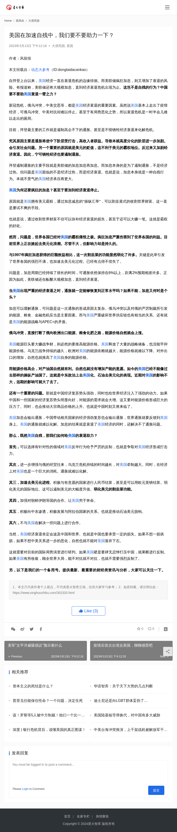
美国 (70, 46)
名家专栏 (83, 816)
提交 (158, 789)
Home (8, 20)
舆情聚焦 (102, 816)
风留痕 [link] (25, 58)
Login (25, 789)
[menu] (167, 7)
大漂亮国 (58, 46)
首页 (67, 816)
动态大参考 (40, 70)
